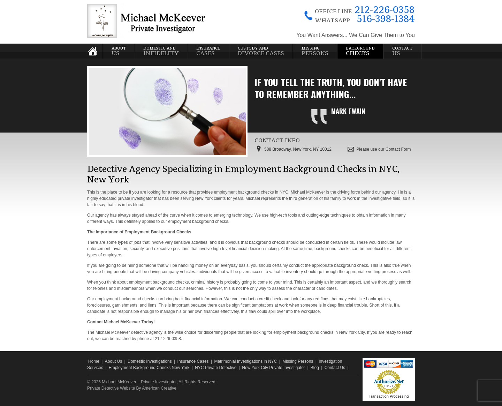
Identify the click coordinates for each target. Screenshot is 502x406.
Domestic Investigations (150, 361)
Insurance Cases (193, 361)
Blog (315, 367)
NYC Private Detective (215, 367)
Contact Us (335, 367)
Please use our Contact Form (383, 149)
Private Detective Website (111, 388)
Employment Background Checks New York (149, 367)
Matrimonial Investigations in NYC (245, 361)
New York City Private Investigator (273, 367)
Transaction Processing (389, 396)
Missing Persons (297, 361)
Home (93, 361)
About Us (113, 361)
